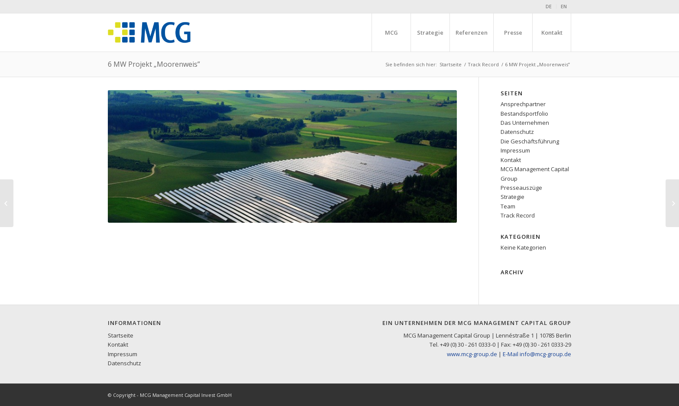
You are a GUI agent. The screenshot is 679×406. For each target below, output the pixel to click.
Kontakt (511, 160)
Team (508, 206)
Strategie (512, 197)
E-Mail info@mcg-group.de (537, 354)
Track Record (483, 64)
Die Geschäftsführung (530, 141)
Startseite (451, 64)
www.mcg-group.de (472, 354)
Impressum (515, 150)
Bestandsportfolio (524, 113)
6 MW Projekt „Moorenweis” (154, 64)
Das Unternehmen (525, 123)
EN (564, 6)
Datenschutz (517, 132)
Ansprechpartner (523, 104)
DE (549, 6)
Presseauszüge (521, 188)
